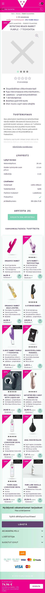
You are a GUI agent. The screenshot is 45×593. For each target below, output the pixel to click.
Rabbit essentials (28, 14)
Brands (18, 14)
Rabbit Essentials (30, 23)
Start (12, 14)
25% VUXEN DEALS (32, 20)
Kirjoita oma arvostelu (22, 217)
